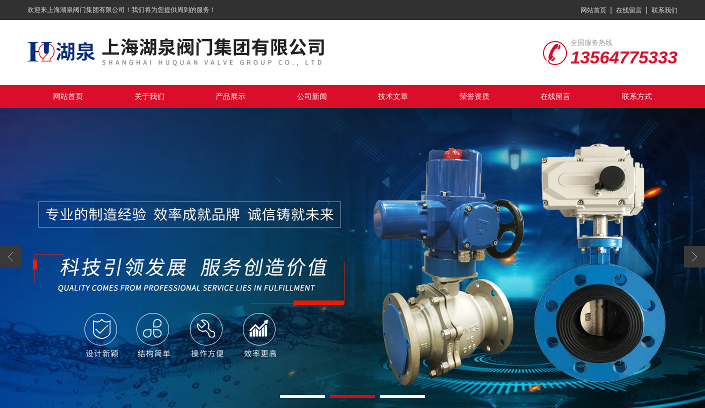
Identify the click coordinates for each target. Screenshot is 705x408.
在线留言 (629, 10)
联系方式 (637, 96)
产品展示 (231, 96)
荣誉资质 (475, 96)
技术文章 (393, 96)
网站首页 (593, 10)
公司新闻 (312, 96)
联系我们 (665, 10)
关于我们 (149, 96)
